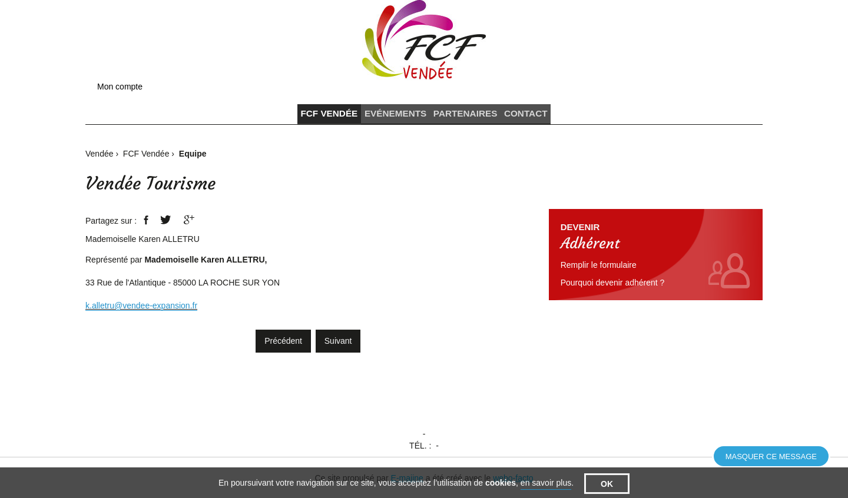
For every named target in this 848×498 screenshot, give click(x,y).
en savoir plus (546, 490)
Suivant (338, 346)
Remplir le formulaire (599, 270)
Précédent (283, 346)
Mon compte (120, 86)
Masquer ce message (771, 456)
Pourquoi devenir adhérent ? (613, 288)
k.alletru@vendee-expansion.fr (141, 311)
